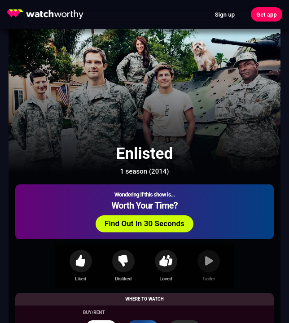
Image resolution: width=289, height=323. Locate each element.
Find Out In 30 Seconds (144, 223)
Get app (266, 14)
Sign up (225, 14)
